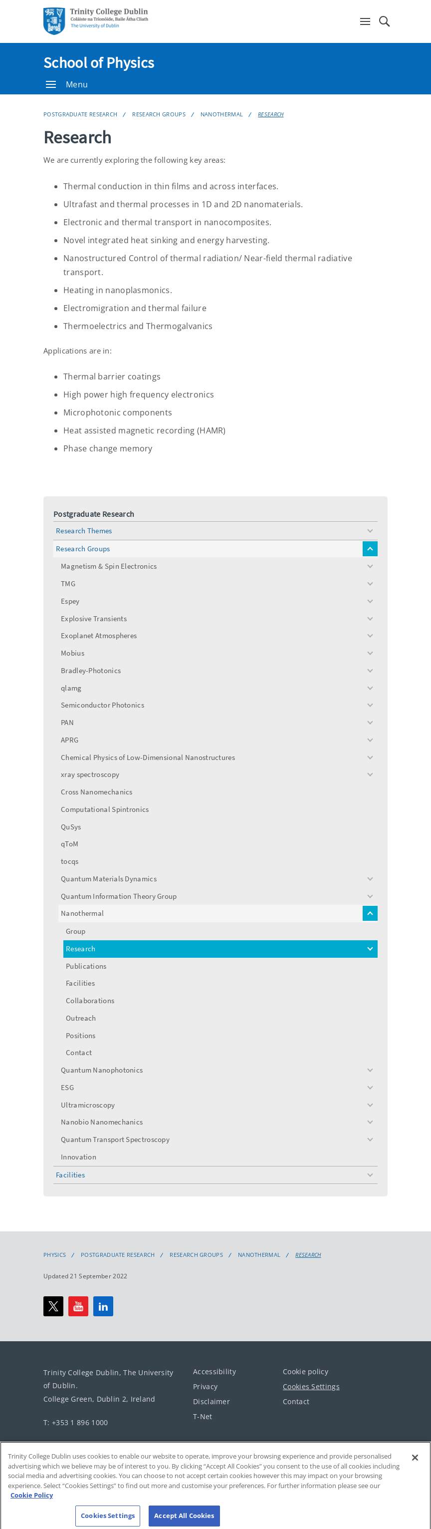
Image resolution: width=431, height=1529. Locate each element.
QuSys (71, 826)
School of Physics (98, 62)
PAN (67, 722)
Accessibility (214, 1371)
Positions (81, 1035)
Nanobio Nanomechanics (102, 1122)
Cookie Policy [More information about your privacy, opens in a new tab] (31, 1504)
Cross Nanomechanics (97, 791)
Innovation (78, 1156)
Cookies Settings (311, 1386)
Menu (67, 84)
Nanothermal (222, 114)
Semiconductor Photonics (102, 705)
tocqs (70, 861)
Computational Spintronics (105, 809)
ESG (67, 1087)
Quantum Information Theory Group (119, 896)
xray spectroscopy (90, 774)
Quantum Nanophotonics (102, 1070)
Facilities (80, 983)
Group (76, 931)
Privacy (205, 1386)
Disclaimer (211, 1401)
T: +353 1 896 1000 (75, 1422)
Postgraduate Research (80, 114)
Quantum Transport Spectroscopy (115, 1139)
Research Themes (84, 530)
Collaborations (90, 1000)
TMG (68, 583)
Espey (70, 601)
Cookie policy (305, 1371)
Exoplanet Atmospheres (99, 635)
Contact (79, 1052)
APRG (69, 740)
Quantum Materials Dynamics (109, 878)
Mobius (72, 653)
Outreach (81, 1018)
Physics (54, 1254)
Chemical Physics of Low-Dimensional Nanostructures (148, 757)
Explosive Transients (94, 618)
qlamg (71, 688)
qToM (69, 843)
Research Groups (159, 114)
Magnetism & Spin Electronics (109, 566)
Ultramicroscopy (88, 1105)
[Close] (415, 1467)
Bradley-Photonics (91, 670)
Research (270, 114)
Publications (86, 966)
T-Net (203, 1416)
